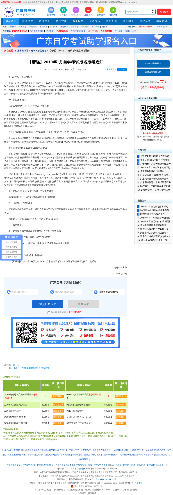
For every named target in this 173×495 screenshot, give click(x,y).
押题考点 (162, 21)
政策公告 (111, 21)
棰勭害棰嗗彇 (121, 396)
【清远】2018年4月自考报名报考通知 (31, 368)
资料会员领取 (130, 31)
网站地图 (151, 465)
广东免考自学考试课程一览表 (152, 178)
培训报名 (128, 21)
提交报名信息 (47, 304)
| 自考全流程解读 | (145, 27)
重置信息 (83, 304)
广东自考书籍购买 (45, 465)
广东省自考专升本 (102, 465)
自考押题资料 (106, 31)
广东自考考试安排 (78, 31)
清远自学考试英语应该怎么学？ (154, 236)
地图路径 (161, 465)
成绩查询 (49, 31)
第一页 (16, 365)
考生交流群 (93, 31)
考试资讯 (44, 21)
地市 (33, 50)
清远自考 (41, 50)
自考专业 (94, 21)
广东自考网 (80, 468)
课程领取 (145, 21)
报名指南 (27, 21)
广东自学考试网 (13, 465)
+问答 (122, 69)
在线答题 (118, 31)
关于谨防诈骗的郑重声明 (150, 171)
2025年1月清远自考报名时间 (152, 206)
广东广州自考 (129, 465)
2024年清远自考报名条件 (151, 214)
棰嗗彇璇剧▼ (58, 396)
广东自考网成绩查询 (64, 465)
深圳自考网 (116, 465)
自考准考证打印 (36, 31)
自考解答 (78, 21)
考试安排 (61, 21)
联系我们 (141, 465)
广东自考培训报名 (153, 63)
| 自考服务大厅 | (162, 27)
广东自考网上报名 (19, 31)
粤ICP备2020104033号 (106, 479)
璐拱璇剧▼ (58, 405)
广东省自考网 (21, 50)
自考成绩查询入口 (153, 72)
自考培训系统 (62, 31)
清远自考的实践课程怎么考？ (152, 232)
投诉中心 (139, 483)
